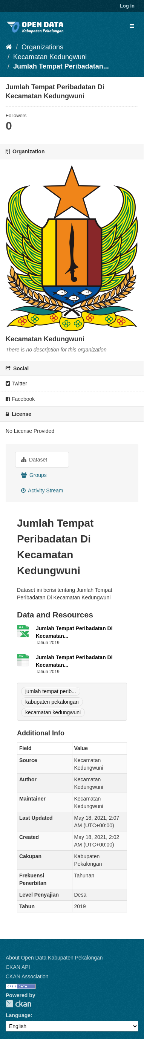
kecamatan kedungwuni (53, 712)
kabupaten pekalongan (52, 702)
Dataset (34, 460)
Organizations (42, 47)
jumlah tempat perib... (50, 691)
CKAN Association (27, 976)
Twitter (16, 383)
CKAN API (18, 967)
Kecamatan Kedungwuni (50, 57)
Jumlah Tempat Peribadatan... (61, 66)
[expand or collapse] (132, 26)
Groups (34, 475)
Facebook (20, 399)
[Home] (9, 47)
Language (18, 1015)
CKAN (18, 1004)
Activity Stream (42, 490)
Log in (127, 6)
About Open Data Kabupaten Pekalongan (54, 958)
